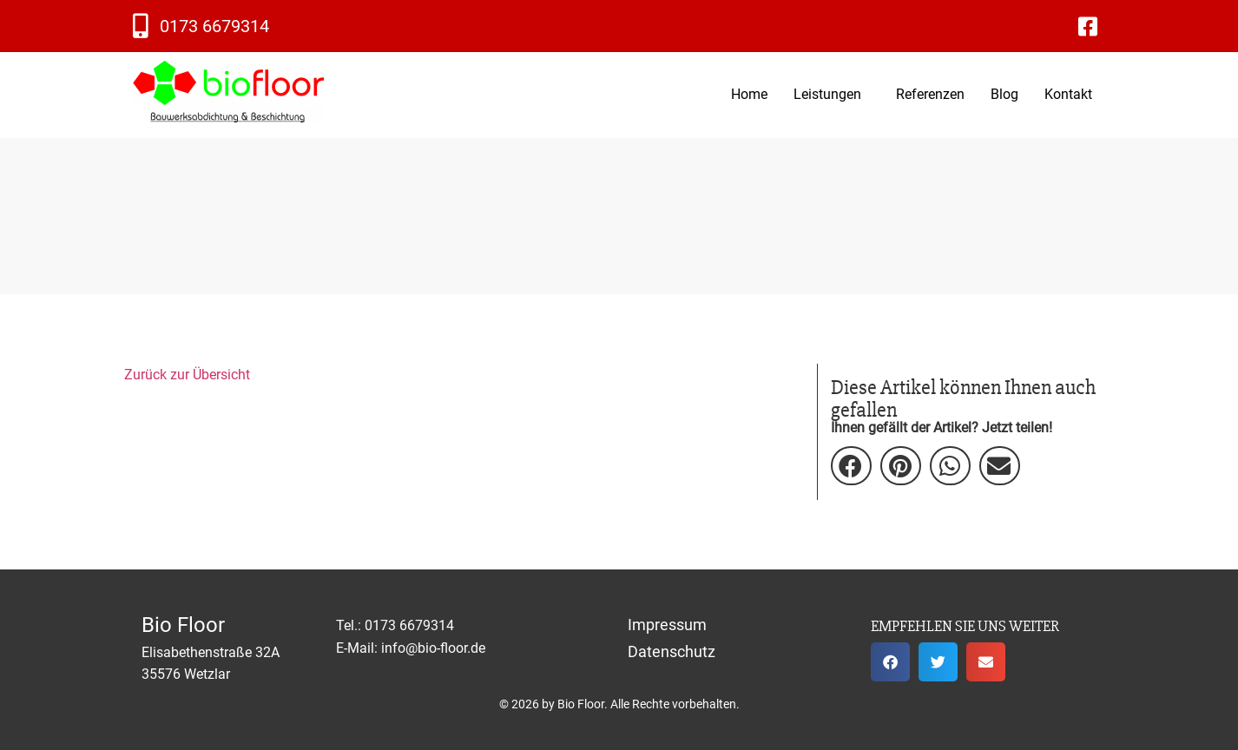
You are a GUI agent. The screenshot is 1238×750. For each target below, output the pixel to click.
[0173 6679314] (140, 26)
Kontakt (1068, 94)
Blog (1004, 94)
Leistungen (827, 94)
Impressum (667, 624)
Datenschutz (671, 651)
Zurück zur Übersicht (187, 374)
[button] (831, 95)
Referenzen (930, 94)
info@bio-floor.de (433, 648)
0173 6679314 (214, 26)
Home (749, 94)
